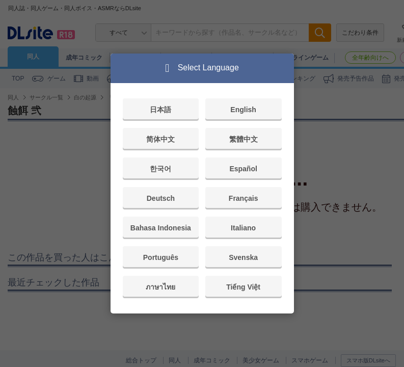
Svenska (243, 257)
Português (160, 257)
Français (243, 198)
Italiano (243, 228)
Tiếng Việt (243, 287)
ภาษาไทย (160, 287)
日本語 (160, 110)
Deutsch (161, 198)
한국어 (160, 169)
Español (243, 169)
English (243, 110)
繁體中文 (243, 139)
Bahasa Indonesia (160, 228)
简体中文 (160, 139)
